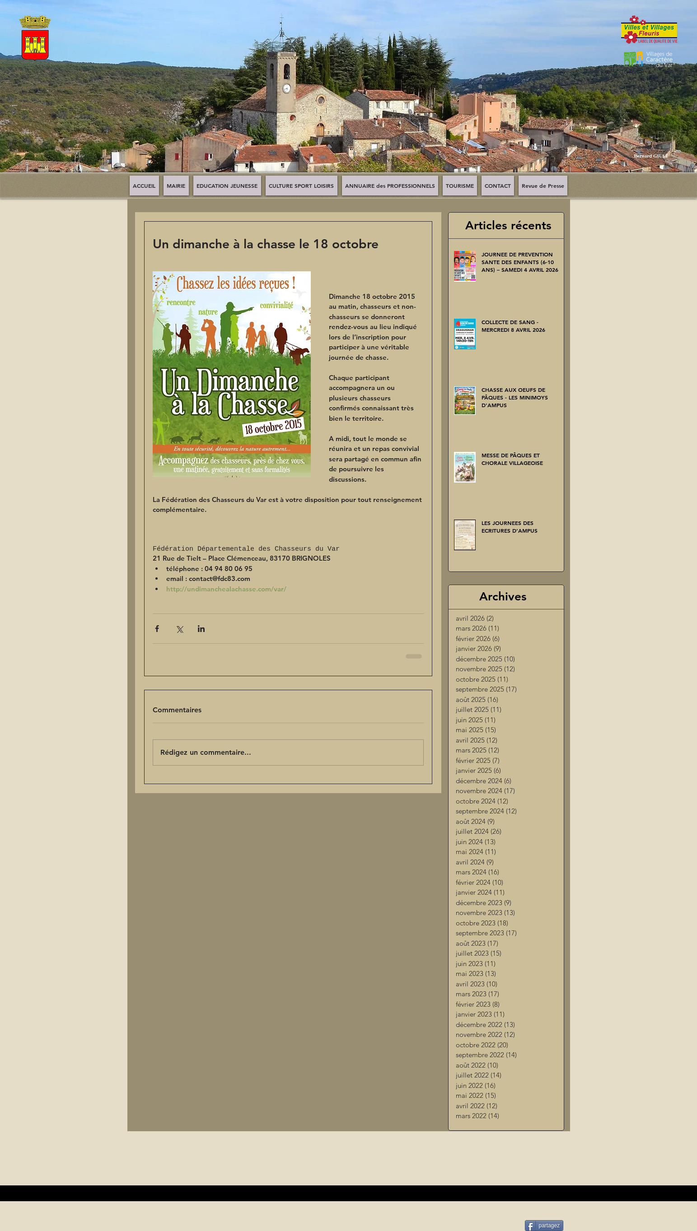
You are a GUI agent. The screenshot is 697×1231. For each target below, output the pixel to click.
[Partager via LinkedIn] (201, 628)
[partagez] (544, 1225)
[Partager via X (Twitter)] (179, 628)
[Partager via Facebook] (157, 628)
